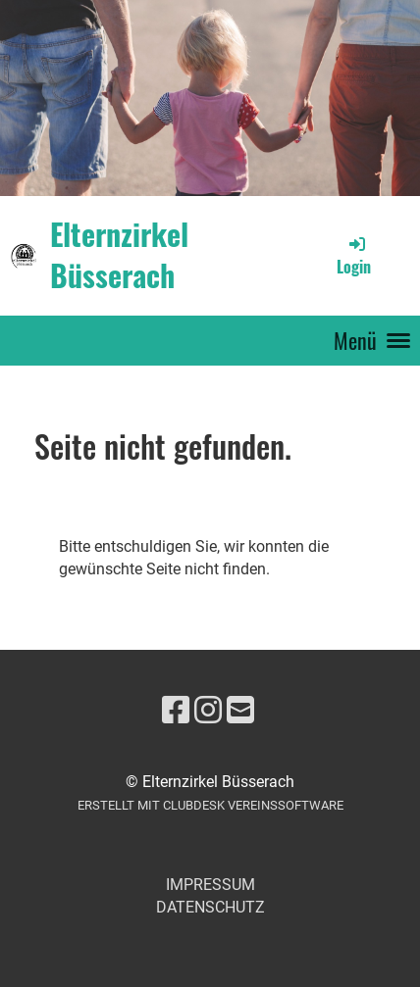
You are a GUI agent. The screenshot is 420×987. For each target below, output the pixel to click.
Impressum (210, 884)
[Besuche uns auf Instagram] (208, 710)
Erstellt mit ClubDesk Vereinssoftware (210, 805)
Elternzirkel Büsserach (119, 255)
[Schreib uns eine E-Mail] (240, 710)
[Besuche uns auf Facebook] (175, 710)
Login (354, 255)
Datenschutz (210, 907)
